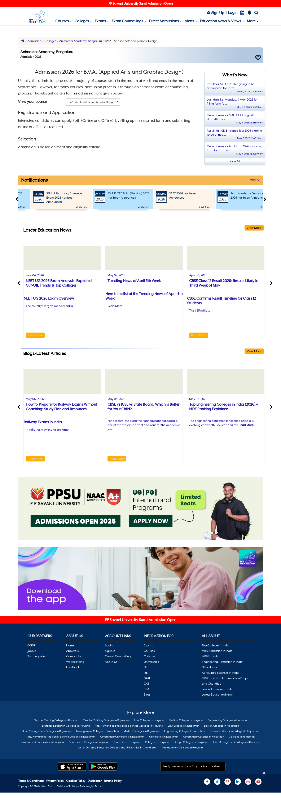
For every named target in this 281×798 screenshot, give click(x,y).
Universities (151, 661)
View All (255, 179)
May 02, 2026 (116, 275)
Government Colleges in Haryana (88, 742)
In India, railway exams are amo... (48, 429)
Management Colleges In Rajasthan (97, 731)
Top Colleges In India (215, 645)
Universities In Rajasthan (163, 736)
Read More (35, 335)
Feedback (73, 667)
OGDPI (31, 645)
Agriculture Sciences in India (220, 672)
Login (232, 12)
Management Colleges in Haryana (182, 747)
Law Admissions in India (217, 689)
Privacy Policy (55, 780)
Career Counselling (118, 656)
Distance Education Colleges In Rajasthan (234, 731)
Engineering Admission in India (222, 661)
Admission (34, 41)
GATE (147, 678)
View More (254, 227)
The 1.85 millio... (199, 310)
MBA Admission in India (217, 651)
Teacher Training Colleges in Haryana (56, 720)
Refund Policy (113, 780)
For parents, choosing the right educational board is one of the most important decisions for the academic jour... (143, 425)
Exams (102, 21)
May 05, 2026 (116, 399)
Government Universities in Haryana (42, 742)
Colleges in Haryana (157, 742)
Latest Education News (217, 694)
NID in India (209, 667)
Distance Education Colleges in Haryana (66, 725)
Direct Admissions (165, 21)
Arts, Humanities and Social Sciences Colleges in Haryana (129, 725)
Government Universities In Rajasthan (122, 736)
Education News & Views (222, 21)
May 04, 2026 (35, 275)
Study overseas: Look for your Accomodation (193, 766)
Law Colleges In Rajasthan (183, 725)
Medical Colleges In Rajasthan (141, 731)
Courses (63, 21)
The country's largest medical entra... (50, 306)
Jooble (31, 651)
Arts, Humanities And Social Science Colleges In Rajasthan (61, 736)
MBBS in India (210, 656)
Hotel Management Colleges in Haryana (236, 742)
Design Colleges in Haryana (190, 742)
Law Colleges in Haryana (149, 720)
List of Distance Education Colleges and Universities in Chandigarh (117, 747)
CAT (146, 683)
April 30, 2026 (198, 275)
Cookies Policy (76, 780)
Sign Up (215, 12)
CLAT (147, 689)
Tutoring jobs (36, 656)
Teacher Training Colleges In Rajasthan (106, 720)
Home (70, 645)
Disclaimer (95, 780)
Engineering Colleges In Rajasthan (184, 731)
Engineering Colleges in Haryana (227, 720)
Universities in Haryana (126, 742)
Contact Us (73, 656)
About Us (72, 651)
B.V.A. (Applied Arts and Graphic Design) (92, 102)
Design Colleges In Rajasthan (221, 725)
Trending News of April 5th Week (134, 281)
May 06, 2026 (35, 399)
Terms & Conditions (31, 780)
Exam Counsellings (129, 21)
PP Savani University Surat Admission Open (141, 3)
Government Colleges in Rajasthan (203, 736)
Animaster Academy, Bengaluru (80, 41)
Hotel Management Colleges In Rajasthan (46, 731)
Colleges (83, 21)
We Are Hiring (75, 661)
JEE (146, 672)
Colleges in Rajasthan (242, 736)
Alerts (191, 21)
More (252, 21)
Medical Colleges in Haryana (186, 720)
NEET (147, 667)
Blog (147, 694)
